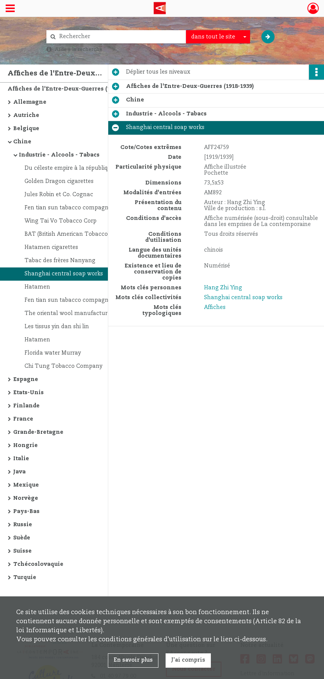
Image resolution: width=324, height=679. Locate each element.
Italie (21, 458)
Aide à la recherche (78, 49)
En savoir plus (133, 660)
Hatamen (37, 287)
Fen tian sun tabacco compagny (68, 207)
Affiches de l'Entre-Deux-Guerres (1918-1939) (71, 89)
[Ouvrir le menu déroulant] (10, 9)
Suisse (22, 551)
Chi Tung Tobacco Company (64, 366)
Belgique (26, 128)
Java (19, 472)
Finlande (26, 406)
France (23, 419)
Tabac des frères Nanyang (60, 260)
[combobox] (218, 37)
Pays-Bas (26, 511)
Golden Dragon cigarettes (59, 181)
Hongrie (25, 445)
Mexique (26, 485)
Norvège (25, 498)
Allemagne (29, 102)
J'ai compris (188, 660)
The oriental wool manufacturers (70, 313)
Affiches (215, 307)
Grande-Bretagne (38, 432)
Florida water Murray (53, 353)
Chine (22, 141)
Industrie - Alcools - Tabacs (59, 155)
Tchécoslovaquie (38, 564)
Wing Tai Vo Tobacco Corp (61, 221)
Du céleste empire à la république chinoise (81, 168)
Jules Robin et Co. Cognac (59, 194)
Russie (22, 524)
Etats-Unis (28, 392)
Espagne (25, 379)
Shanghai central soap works (64, 274)
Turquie (24, 577)
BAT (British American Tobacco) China (76, 234)
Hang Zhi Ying (223, 287)
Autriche (26, 115)
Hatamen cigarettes (51, 247)
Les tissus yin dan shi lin (57, 326)
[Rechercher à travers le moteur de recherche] (120, 37)
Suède (21, 538)
